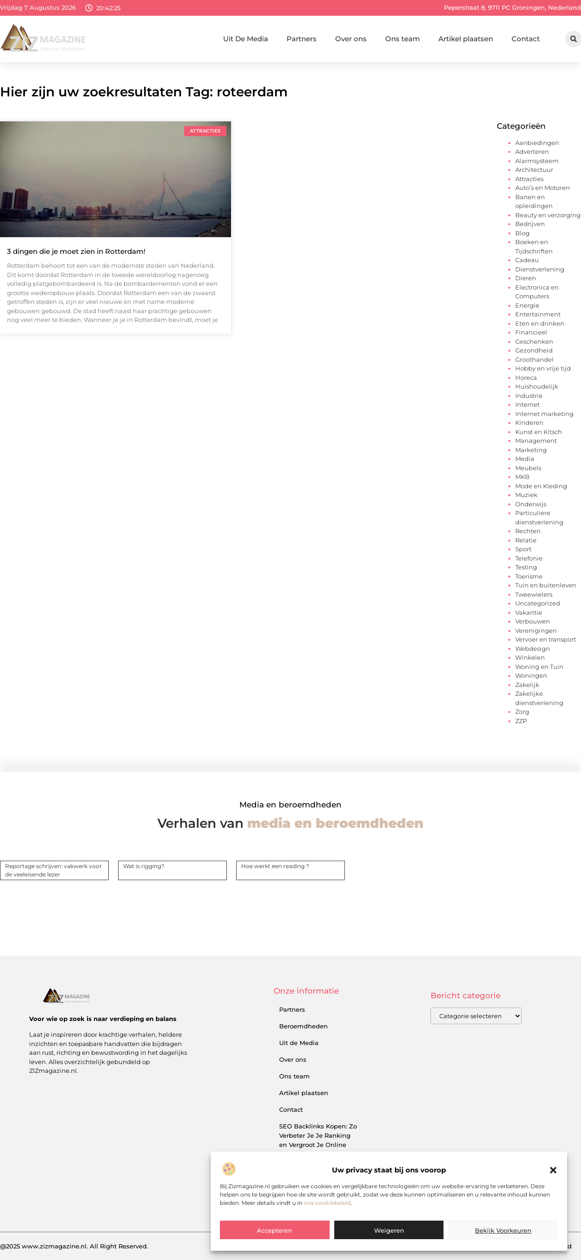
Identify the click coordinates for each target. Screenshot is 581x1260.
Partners (302, 38)
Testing (526, 567)
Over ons (351, 38)
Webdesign (532, 648)
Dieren (525, 278)
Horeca (526, 377)
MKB (522, 476)
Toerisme (529, 576)
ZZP (521, 720)
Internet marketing (544, 413)
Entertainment (538, 314)
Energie (527, 305)
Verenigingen (536, 630)
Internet (527, 404)
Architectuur (534, 169)
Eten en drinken (539, 323)
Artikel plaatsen (465, 38)
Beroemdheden (303, 1026)
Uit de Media (299, 1042)
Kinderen (529, 422)
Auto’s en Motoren (542, 187)
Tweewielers (533, 594)
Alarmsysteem (537, 160)
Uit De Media (245, 38)
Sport (523, 549)
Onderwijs (530, 504)
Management (536, 440)
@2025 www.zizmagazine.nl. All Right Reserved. (74, 1246)
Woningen (531, 675)
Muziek (526, 494)
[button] (553, 1192)
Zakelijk (527, 684)
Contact (526, 38)
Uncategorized (537, 603)
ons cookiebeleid (327, 1224)
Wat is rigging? (143, 866)
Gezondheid (534, 350)
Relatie (526, 540)
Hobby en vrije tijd (543, 368)
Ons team (402, 38)
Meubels (528, 468)
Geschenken (534, 341)
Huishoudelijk (536, 386)
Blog (522, 233)
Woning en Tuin (539, 666)
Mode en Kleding (541, 486)
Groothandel (534, 359)
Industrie (529, 395)
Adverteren (532, 151)
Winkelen (530, 657)
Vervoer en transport (545, 639)
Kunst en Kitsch (538, 431)
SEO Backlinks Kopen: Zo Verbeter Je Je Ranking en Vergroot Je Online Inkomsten (318, 1140)
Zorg (522, 711)
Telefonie (529, 558)
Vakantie (528, 612)
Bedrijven (530, 223)
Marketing (531, 450)
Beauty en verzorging (548, 215)
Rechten (528, 531)
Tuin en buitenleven (545, 585)
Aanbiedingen (537, 142)
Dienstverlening (539, 269)
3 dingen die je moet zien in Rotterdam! (76, 251)
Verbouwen (532, 621)
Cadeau (527, 260)
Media (524, 458)
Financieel (531, 332)
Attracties (529, 179)
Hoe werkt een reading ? (275, 866)
